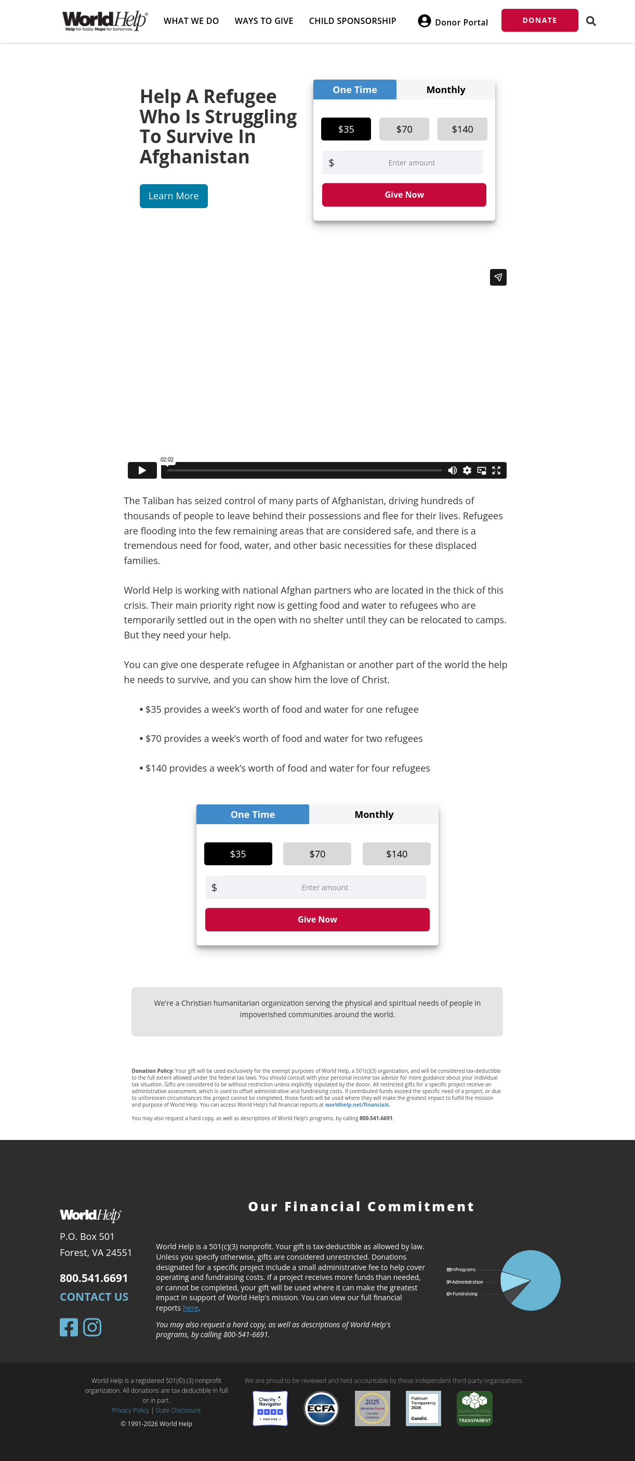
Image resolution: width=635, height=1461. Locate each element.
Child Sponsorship (352, 21)
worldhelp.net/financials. (358, 1104)
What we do (191, 21)
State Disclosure (178, 1410)
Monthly (445, 89)
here (191, 1308)
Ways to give (264, 21)
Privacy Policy (130, 1410)
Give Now (404, 194)
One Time (355, 89)
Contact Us (94, 1296)
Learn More (174, 195)
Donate (540, 20)
